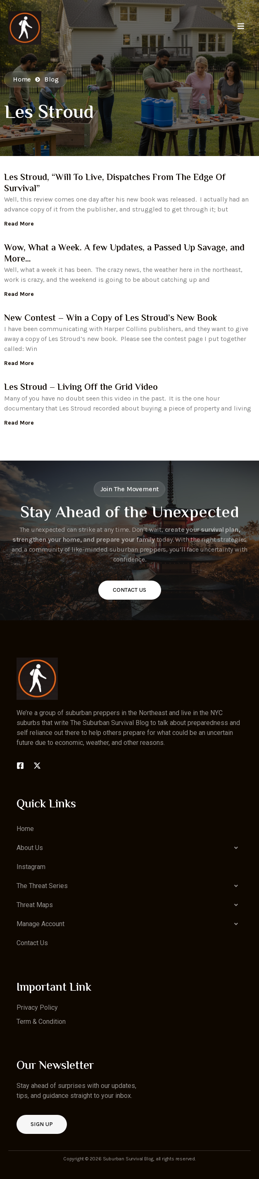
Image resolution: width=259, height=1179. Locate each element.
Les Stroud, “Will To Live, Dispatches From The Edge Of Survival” (115, 183)
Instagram (31, 867)
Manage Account (129, 924)
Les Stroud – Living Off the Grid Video (81, 388)
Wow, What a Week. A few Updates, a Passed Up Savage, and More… (124, 253)
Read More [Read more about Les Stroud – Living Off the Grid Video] (19, 422)
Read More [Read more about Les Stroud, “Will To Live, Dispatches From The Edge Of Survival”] (19, 223)
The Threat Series (129, 886)
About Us (129, 847)
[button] (129, 847)
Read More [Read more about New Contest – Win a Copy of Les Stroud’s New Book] (19, 363)
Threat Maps (129, 905)
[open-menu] (241, 27)
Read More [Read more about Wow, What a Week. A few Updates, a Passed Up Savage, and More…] (19, 294)
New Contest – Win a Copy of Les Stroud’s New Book (110, 319)
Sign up (42, 1124)
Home (25, 829)
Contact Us (130, 589)
